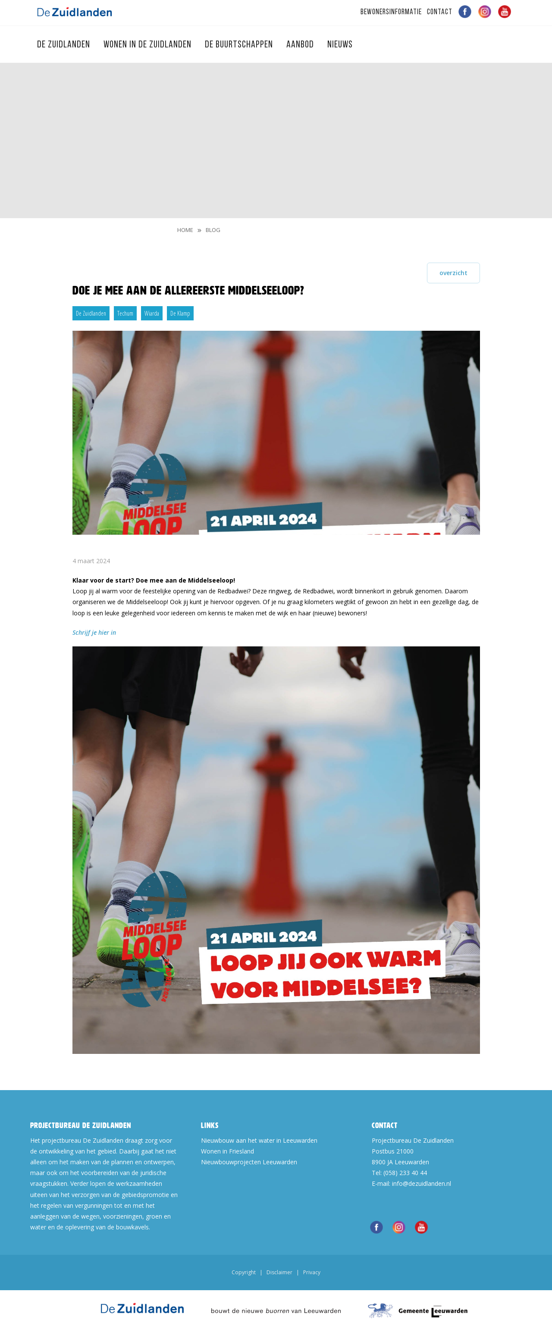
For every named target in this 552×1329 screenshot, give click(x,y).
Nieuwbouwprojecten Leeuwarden (249, 1162)
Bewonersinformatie (391, 12)
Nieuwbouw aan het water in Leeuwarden (259, 1140)
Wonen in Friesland (227, 1151)
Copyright (244, 1272)
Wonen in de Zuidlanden (149, 45)
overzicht (453, 273)
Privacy (311, 1272)
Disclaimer (279, 1272)
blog (213, 230)
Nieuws (340, 45)
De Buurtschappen (240, 45)
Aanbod (301, 45)
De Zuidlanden (64, 45)
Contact (439, 12)
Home (185, 230)
